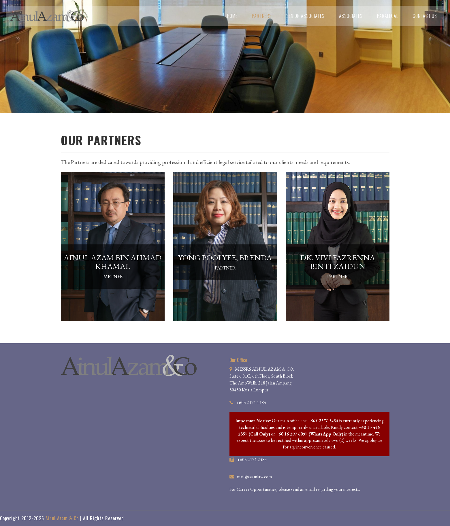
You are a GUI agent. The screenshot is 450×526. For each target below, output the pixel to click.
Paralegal (387, 15)
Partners (262, 15)
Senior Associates (305, 15)
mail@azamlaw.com (254, 477)
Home (232, 15)
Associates (351, 15)
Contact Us (425, 15)
